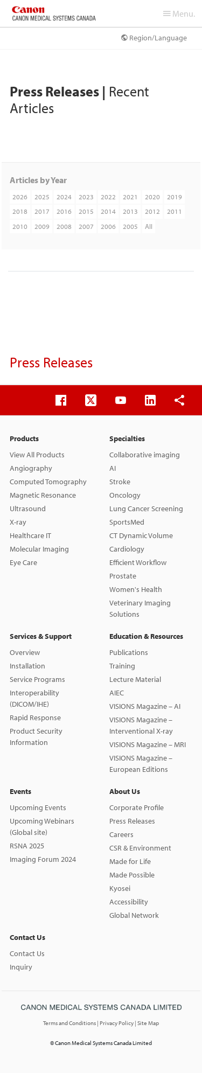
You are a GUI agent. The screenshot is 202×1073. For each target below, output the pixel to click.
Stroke (119, 481)
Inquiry (21, 967)
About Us (124, 791)
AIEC (116, 693)
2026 (19, 196)
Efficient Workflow (137, 562)
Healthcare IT (30, 535)
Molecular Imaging (39, 549)
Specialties (127, 438)
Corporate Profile (136, 807)
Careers (121, 834)
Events (20, 791)
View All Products (37, 454)
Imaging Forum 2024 (43, 859)
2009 (42, 226)
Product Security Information (36, 736)
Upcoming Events (38, 807)
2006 (108, 226)
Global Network (134, 915)
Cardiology (126, 549)
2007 (86, 226)
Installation (27, 666)
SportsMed (126, 522)
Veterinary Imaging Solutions (140, 608)
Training (122, 666)
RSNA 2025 (27, 846)
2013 (130, 211)
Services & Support (41, 636)
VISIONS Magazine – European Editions (140, 763)
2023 (86, 196)
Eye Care (23, 562)
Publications (128, 652)
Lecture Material (135, 679)
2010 (19, 226)
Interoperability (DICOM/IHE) (34, 698)
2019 (174, 196)
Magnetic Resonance (43, 495)
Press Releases (132, 821)
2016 (64, 211)
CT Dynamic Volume (141, 535)
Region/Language (154, 38)
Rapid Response (35, 717)
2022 (108, 196)
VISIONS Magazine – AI (144, 706)
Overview (25, 652)
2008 (64, 226)
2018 (19, 211)
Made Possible (132, 875)
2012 (152, 211)
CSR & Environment (140, 848)
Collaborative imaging (144, 454)
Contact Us (27, 937)
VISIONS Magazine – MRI (147, 744)
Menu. (179, 13)
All (148, 226)
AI (112, 468)
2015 (86, 211)
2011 (174, 211)
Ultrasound (28, 508)
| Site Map (147, 1023)
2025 (42, 196)
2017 (42, 211)
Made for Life (130, 861)
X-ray (18, 522)
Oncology (125, 495)
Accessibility (128, 902)
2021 (130, 196)
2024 (64, 196)
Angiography (31, 468)
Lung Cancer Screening (146, 508)
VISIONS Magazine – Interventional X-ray (141, 725)
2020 (152, 196)
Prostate (122, 576)
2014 (108, 211)
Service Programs (37, 679)
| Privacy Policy (116, 1023)
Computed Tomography (48, 481)
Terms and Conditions (70, 1023)
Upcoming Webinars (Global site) (42, 826)
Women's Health (135, 589)
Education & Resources (146, 636)
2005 (130, 226)
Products (24, 438)
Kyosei (119, 888)
